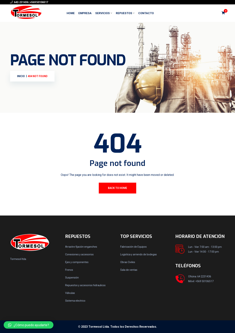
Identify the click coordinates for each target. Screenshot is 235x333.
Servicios (102, 13)
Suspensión (72, 277)
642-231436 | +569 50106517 (31, 2)
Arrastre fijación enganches (81, 246)
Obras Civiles (127, 262)
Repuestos (124, 13)
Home (71, 13)
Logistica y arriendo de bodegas (138, 254)
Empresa (85, 13)
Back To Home (117, 188)
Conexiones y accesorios (79, 254)
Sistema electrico (75, 300)
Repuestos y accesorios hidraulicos (85, 285)
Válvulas (70, 293)
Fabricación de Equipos (133, 246)
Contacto (146, 13)
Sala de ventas (128, 269)
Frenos (69, 269)
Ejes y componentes (76, 262)
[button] (28, 325)
